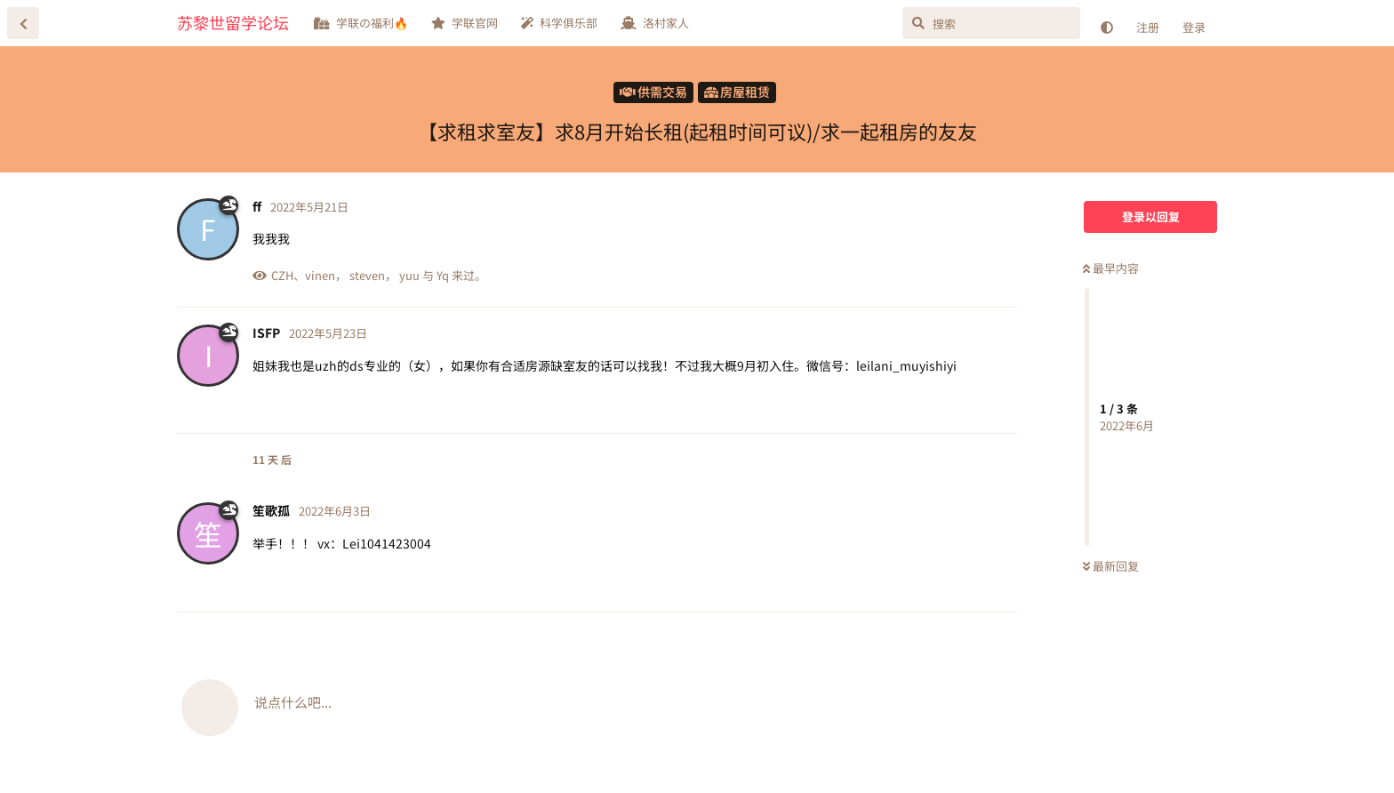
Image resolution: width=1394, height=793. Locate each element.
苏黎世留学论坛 (233, 22)
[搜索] (991, 23)
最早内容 (1111, 268)
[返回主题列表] (23, 23)
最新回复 (1111, 565)
